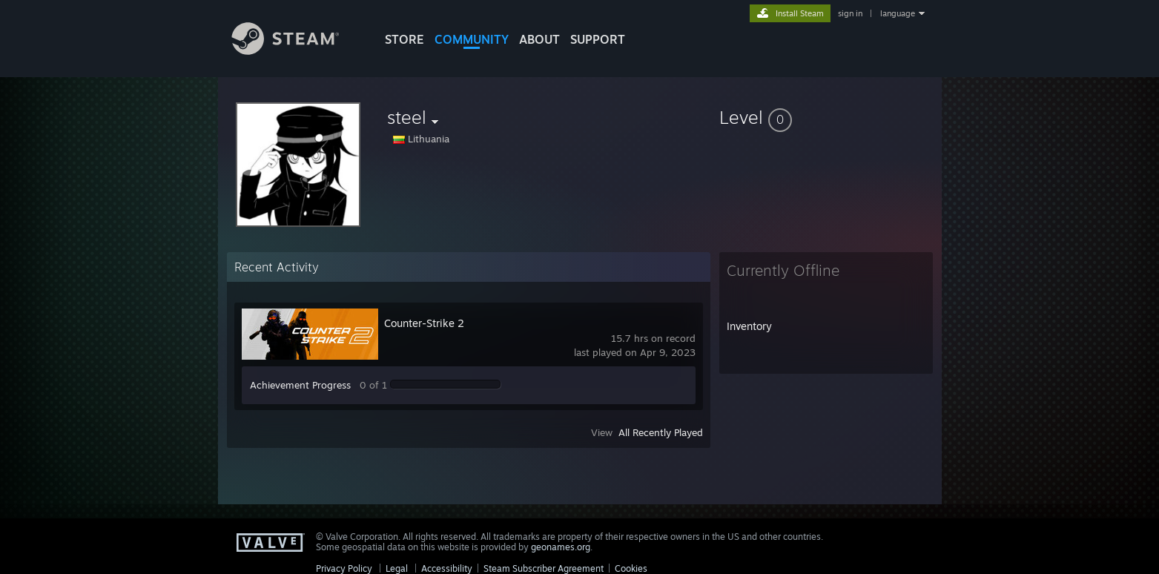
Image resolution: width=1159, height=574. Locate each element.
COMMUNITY (472, 39)
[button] (826, 117)
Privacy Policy (344, 568)
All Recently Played (660, 432)
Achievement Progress (300, 385)
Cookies (631, 568)
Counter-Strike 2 (424, 323)
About (539, 39)
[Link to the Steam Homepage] (296, 50)
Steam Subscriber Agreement (543, 568)
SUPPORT (597, 39)
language (897, 13)
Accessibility (446, 568)
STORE (404, 39)
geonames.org (560, 546)
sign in (850, 13)
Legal (397, 568)
